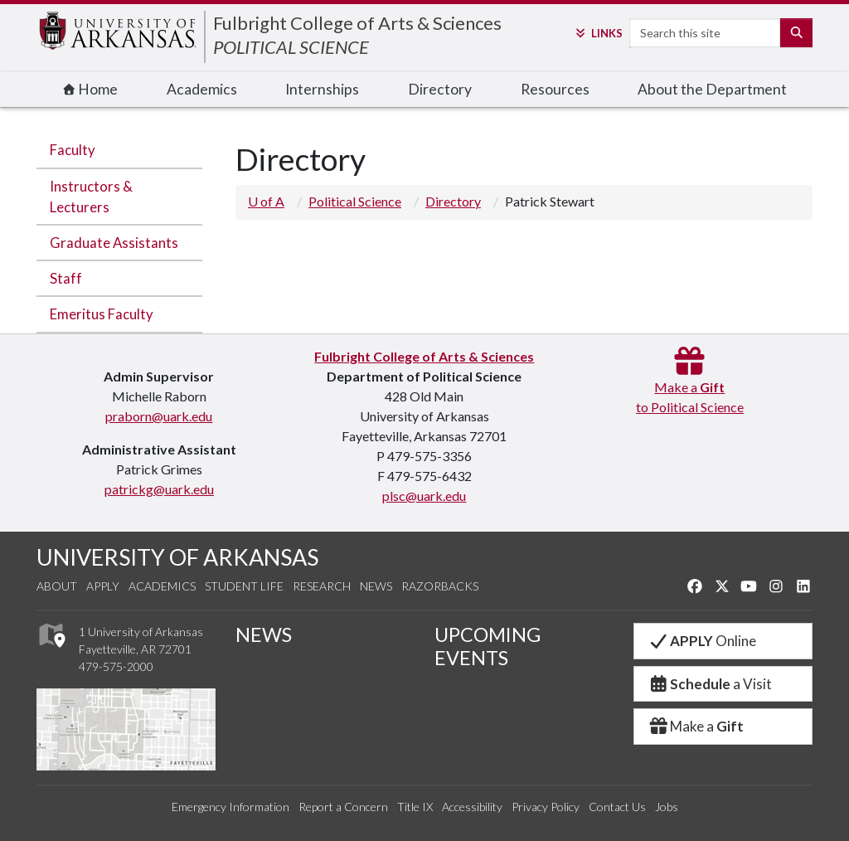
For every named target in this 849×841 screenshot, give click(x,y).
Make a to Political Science (690, 387)
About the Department (712, 89)
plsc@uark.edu (424, 495)
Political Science (354, 201)
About (56, 586)
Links (598, 33)
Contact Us (617, 807)
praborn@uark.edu (158, 416)
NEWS (263, 634)
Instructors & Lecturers (91, 196)
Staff (66, 278)
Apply (102, 586)
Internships (322, 89)
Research (322, 586)
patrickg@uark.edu (159, 489)
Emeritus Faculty (101, 314)
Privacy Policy (546, 807)
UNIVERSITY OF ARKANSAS (177, 557)
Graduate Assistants (114, 242)
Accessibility (472, 807)
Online (702, 640)
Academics (202, 89)
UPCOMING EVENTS (487, 646)
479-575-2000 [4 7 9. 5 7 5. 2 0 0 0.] (116, 666)
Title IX (415, 807)
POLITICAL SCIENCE (291, 47)
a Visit (710, 684)
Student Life (244, 586)
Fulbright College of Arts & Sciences (357, 23)
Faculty (72, 149)
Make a (696, 726)
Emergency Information (230, 807)
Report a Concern (343, 807)
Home (90, 89)
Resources (555, 89)
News (376, 586)
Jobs (666, 807)
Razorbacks (439, 586)
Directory (440, 89)
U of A (266, 201)
